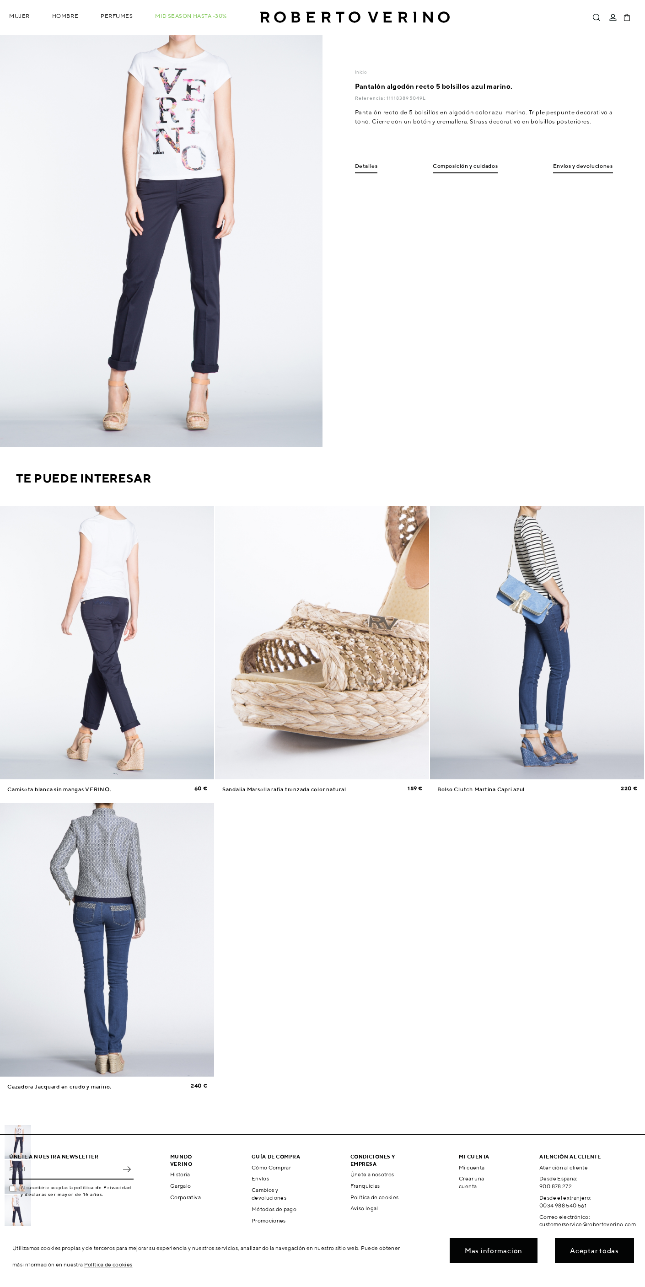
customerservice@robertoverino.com (587, 1224)
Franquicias (365, 1185)
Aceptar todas (594, 1251)
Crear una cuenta (471, 1182)
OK (127, 1169)
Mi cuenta (471, 1167)
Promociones (269, 1220)
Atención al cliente (563, 1167)
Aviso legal (364, 1208)
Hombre (65, 15)
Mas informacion (493, 1251)
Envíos (260, 1178)
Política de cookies (374, 1197)
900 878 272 (555, 1186)
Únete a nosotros (372, 1174)
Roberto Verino (355, 17)
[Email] (64, 1169)
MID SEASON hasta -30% (191, 15)
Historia (180, 1174)
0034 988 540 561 (562, 1205)
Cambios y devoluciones (269, 1193)
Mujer (19, 15)
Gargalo (180, 1185)
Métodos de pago (274, 1209)
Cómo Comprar (271, 1167)
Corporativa (185, 1197)
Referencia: (371, 98)
